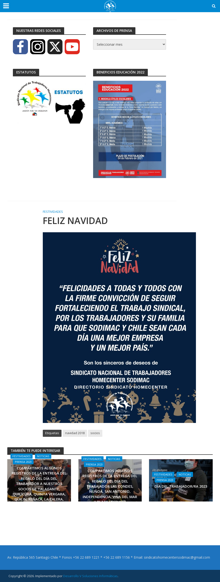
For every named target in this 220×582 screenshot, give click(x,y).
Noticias (43, 456)
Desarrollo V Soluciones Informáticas (90, 576)
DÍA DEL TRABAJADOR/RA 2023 (181, 486)
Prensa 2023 (23, 462)
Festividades (53, 211)
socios (95, 433)
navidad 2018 (75, 433)
